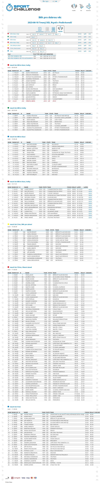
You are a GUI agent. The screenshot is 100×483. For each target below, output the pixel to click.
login (47, 1)
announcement (40, 31)
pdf (85, 34)
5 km (11, 51)
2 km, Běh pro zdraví (15, 45)
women (41, 34)
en (56, 1)
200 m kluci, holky (14, 34)
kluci (49, 34)
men (34, 34)
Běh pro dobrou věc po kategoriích (20, 58)
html (80, 34)
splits (90, 189)
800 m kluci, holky (14, 42)
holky (57, 34)
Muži (34, 46)
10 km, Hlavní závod (15, 48)
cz (53, 1)
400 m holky (13, 37)
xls (89, 34)
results (60, 31)
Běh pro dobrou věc (50, 17)
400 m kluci (13, 39)
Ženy (33, 37)
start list (53, 31)
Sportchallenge (23, 6)
